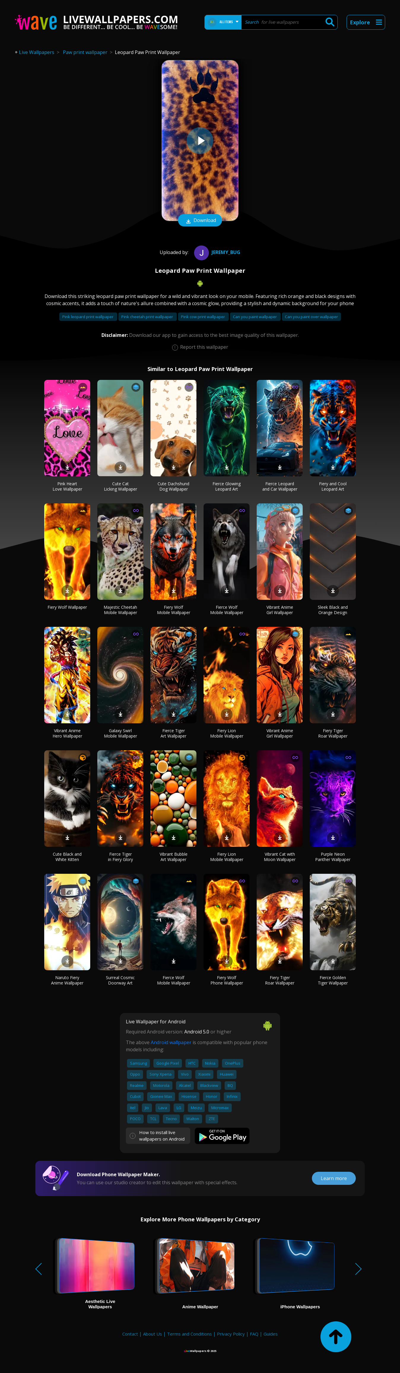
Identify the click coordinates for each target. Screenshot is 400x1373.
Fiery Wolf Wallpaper (67, 607)
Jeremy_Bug (216, 252)
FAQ (254, 1334)
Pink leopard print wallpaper (88, 316)
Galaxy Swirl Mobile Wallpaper (120, 733)
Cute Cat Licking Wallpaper (120, 486)
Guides (271, 1334)
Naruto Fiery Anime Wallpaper (67, 980)
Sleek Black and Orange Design (333, 609)
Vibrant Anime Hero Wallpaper (67, 733)
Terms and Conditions (189, 1334)
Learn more (334, 1178)
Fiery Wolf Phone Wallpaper (226, 980)
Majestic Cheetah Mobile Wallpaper (120, 609)
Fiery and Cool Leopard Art (333, 486)
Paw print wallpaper (85, 52)
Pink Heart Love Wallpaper (67, 486)
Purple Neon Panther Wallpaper (332, 856)
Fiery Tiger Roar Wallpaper (332, 733)
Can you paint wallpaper (255, 316)
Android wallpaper (171, 1042)
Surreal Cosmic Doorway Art (120, 980)
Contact (130, 1334)
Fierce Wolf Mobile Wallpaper (226, 609)
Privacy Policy (231, 1334)
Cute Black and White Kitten (67, 856)
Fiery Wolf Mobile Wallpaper (173, 609)
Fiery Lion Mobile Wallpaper (226, 733)
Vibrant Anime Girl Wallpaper (279, 609)
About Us (152, 1334)
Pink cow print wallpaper (203, 316)
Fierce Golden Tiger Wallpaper (333, 980)
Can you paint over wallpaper (311, 316)
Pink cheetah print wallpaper (147, 316)
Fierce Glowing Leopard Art (226, 486)
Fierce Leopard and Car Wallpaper (279, 486)
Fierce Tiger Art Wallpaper (173, 733)
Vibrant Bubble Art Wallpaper (174, 856)
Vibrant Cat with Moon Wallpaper (280, 856)
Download (200, 221)
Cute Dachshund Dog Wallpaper (173, 486)
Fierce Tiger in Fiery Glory (120, 856)
